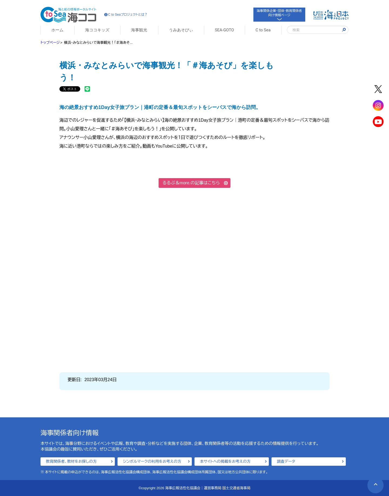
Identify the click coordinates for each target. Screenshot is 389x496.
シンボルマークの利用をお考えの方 (152, 461)
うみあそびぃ (181, 30)
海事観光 (139, 30)
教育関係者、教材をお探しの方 (71, 461)
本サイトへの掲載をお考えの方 (225, 461)
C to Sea (263, 30)
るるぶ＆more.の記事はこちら (191, 183)
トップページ (50, 43)
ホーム (57, 30)
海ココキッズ (97, 30)
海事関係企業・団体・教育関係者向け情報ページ (279, 14)
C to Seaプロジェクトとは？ (125, 14)
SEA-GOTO (224, 30)
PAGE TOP (372, 482)
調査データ (286, 461)
